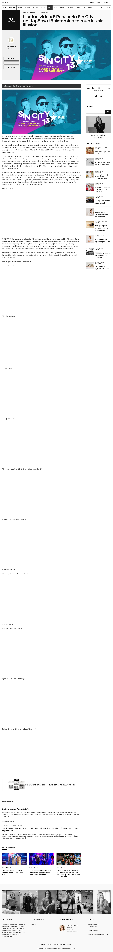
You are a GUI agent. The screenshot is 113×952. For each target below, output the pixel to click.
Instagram (99, 2)
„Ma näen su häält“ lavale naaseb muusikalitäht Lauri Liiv (13, 872)
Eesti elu (97, 148)
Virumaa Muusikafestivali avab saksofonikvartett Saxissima (103, 254)
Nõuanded (98, 172)
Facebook (92, 2)
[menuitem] (20, 7)
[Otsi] (108, 112)
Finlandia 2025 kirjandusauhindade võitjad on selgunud (102, 268)
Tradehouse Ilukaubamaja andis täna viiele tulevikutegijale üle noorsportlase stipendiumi (40, 829)
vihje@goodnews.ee (8, 936)
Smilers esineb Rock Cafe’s (15, 809)
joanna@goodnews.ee (72, 930)
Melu (28, 12)
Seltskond (32, 12)
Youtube (106, 2)
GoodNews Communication (69, 948)
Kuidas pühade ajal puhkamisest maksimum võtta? (102, 176)
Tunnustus (98, 263)
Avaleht (43, 944)
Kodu (24, 12)
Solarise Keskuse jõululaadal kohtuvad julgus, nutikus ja (102, 241)
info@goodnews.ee (93, 925)
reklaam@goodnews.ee (101, 935)
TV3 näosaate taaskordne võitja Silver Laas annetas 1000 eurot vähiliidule (40, 872)
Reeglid (50, 944)
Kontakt (69, 944)
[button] (3, 7)
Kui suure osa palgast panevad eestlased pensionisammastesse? (103, 164)
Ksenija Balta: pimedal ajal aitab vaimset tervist (101, 214)
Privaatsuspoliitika (93, 931)
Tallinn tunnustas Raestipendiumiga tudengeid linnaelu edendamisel (101, 227)
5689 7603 (70, 929)
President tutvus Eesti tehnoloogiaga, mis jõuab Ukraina (103, 201)
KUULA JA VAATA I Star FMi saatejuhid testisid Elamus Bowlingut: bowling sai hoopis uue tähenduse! (68, 873)
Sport (8, 825)
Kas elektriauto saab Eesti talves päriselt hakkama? (102, 189)
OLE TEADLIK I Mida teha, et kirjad (102, 152)
